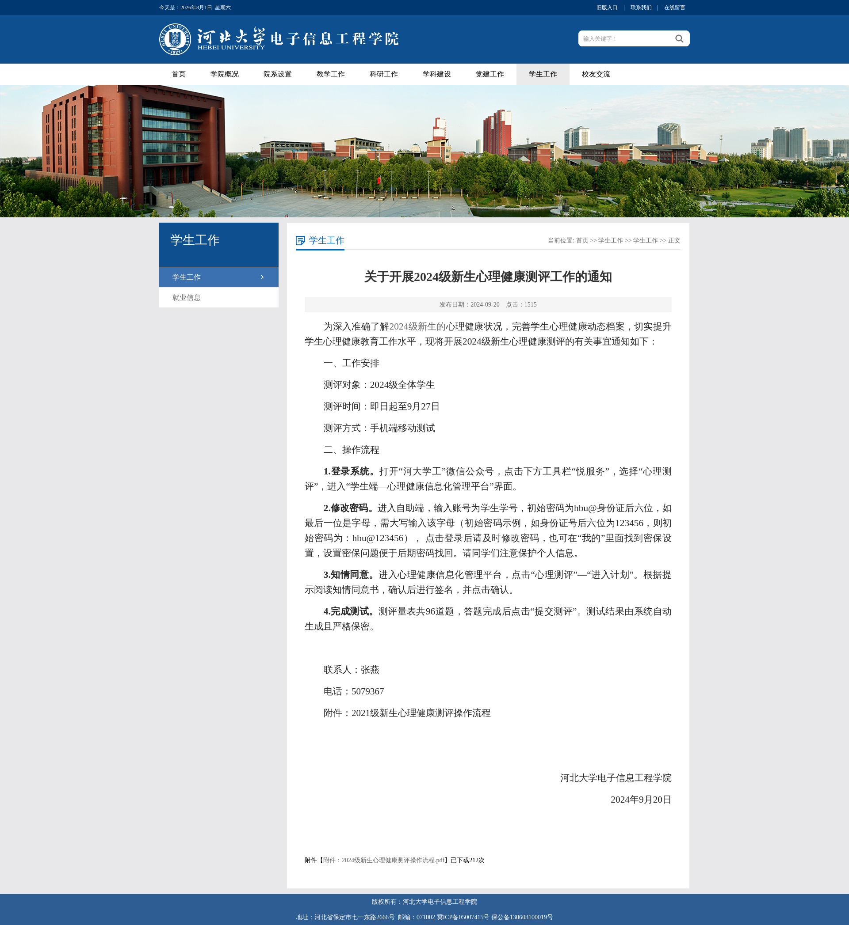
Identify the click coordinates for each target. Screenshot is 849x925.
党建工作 (490, 74)
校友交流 (596, 74)
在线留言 (674, 7)
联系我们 (641, 7)
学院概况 (224, 74)
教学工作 (331, 74)
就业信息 (186, 297)
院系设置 (278, 74)
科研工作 (384, 74)
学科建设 (437, 74)
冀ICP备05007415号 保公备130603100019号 (495, 917)
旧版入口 (607, 7)
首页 (179, 74)
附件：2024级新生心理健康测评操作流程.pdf (383, 860)
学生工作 (543, 74)
